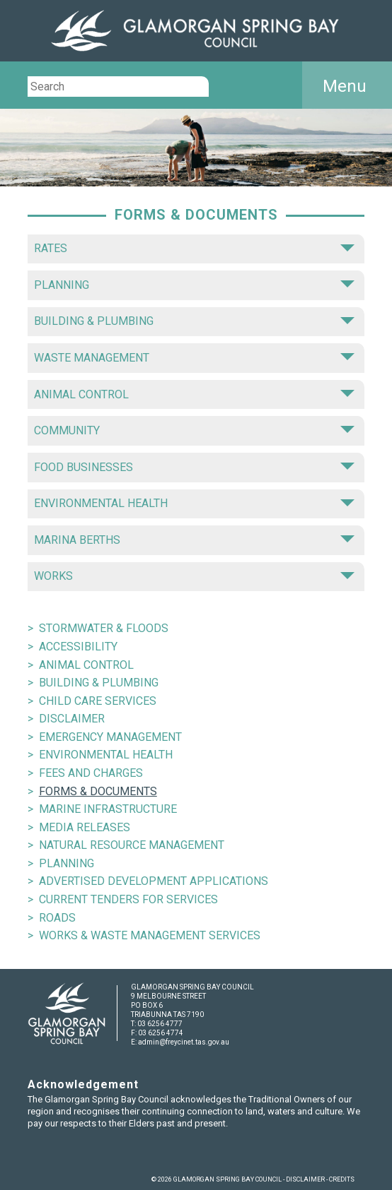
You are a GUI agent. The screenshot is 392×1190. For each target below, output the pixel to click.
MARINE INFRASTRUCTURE (108, 809)
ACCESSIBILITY (78, 646)
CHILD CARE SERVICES (97, 701)
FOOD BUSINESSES (194, 467)
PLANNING (194, 285)
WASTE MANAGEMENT (194, 357)
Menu (345, 86)
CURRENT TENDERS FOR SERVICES (128, 899)
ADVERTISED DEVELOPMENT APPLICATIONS (153, 881)
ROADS (57, 917)
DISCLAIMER (72, 718)
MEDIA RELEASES (84, 827)
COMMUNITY (194, 430)
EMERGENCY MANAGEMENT (110, 737)
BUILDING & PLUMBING (194, 321)
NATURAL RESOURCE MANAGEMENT (131, 845)
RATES (194, 248)
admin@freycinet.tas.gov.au (183, 1042)
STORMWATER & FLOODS (103, 628)
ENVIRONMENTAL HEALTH (194, 503)
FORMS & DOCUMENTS (98, 791)
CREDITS (341, 1179)
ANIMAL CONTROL (194, 394)
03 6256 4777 (160, 1024)
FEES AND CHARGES (91, 773)
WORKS (194, 576)
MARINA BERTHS (194, 540)
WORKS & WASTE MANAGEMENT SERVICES (149, 935)
